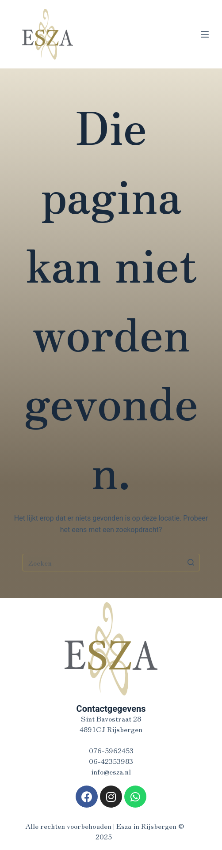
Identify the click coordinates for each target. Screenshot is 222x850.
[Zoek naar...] (111, 562)
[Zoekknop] (190, 562)
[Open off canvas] (205, 34)
